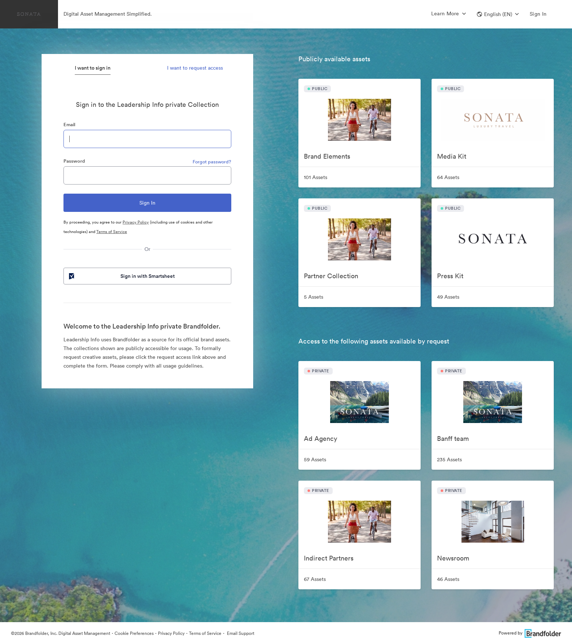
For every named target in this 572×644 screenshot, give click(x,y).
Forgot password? (212, 162)
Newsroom (453, 558)
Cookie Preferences (134, 633)
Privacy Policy (136, 222)
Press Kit (450, 276)
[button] (497, 14)
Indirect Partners (328, 558)
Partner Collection (331, 276)
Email (69, 124)
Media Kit (451, 156)
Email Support (240, 633)
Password (74, 161)
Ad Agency (320, 438)
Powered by (530, 633)
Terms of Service (111, 231)
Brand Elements (327, 156)
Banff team (453, 438)
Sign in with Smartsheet (121, 276)
